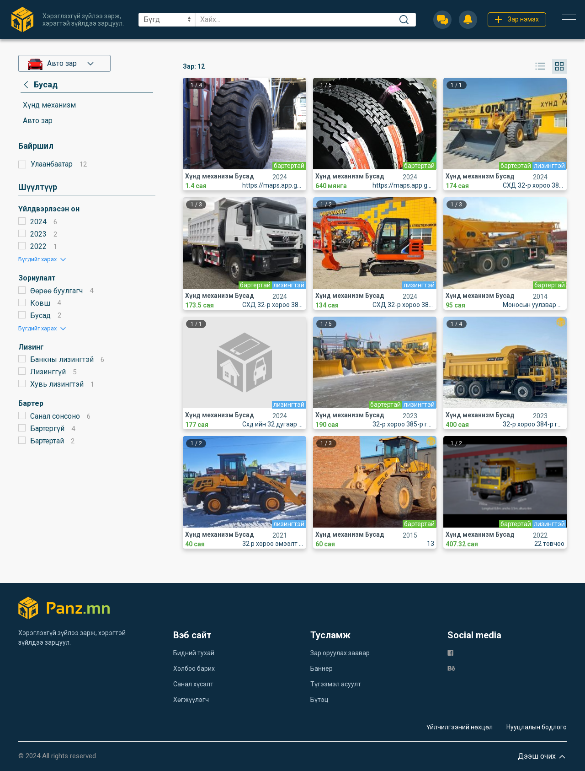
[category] (39, 84)
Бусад (40, 315)
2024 (38, 221)
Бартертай (47, 441)
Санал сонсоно (55, 416)
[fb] (450, 652)
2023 (38, 234)
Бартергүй (47, 428)
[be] (451, 668)
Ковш (40, 303)
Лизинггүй (48, 371)
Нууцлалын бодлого (536, 727)
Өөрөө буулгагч (56, 290)
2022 (38, 246)
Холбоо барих (194, 668)
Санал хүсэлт (193, 684)
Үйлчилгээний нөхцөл (459, 727)
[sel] (166, 20)
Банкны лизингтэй (62, 359)
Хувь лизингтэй (57, 384)
